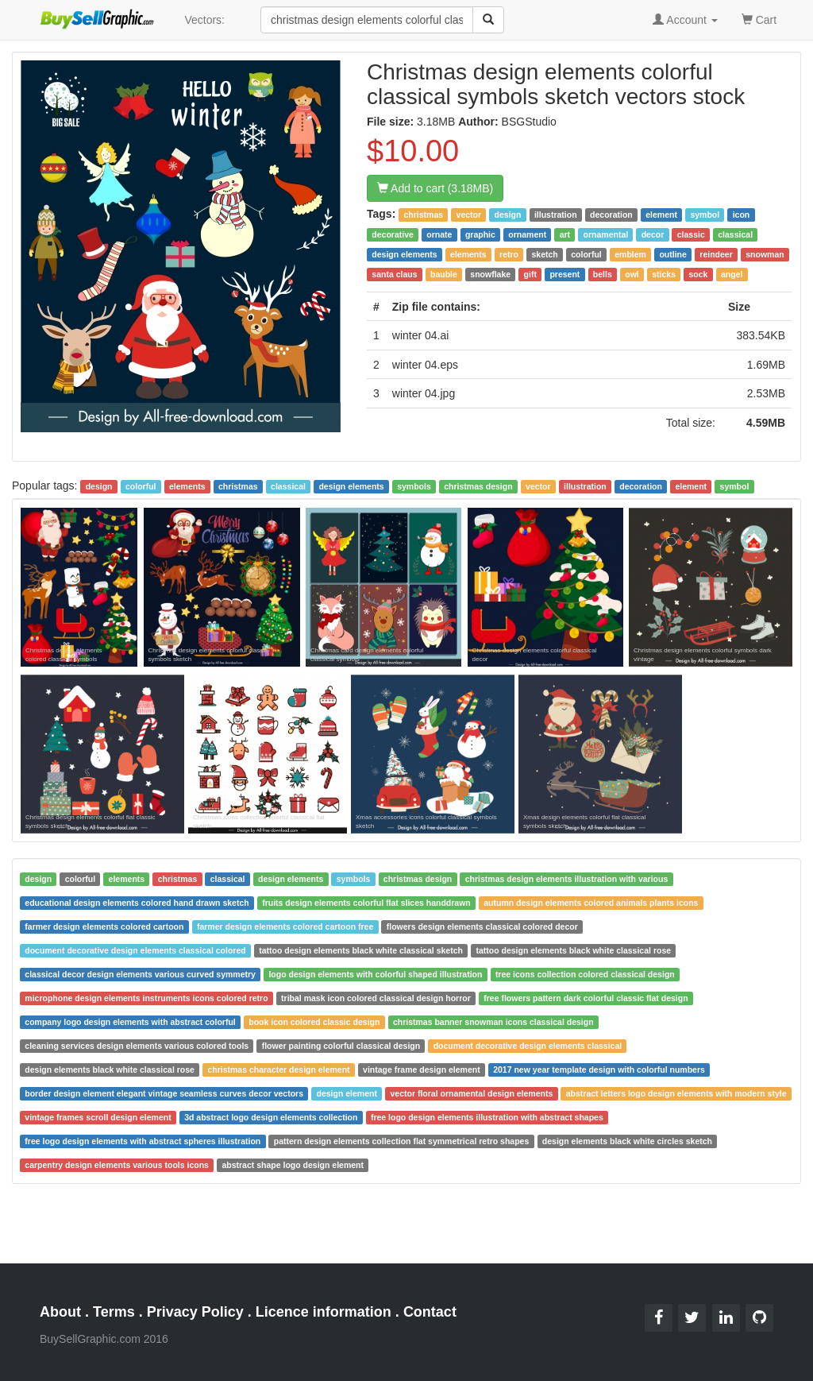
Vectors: (204, 20)
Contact (430, 1312)
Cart (759, 18)
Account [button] (685, 20)
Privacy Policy (195, 1312)
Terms (114, 1312)
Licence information (323, 1312)
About (60, 1312)
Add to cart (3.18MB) (435, 188)
